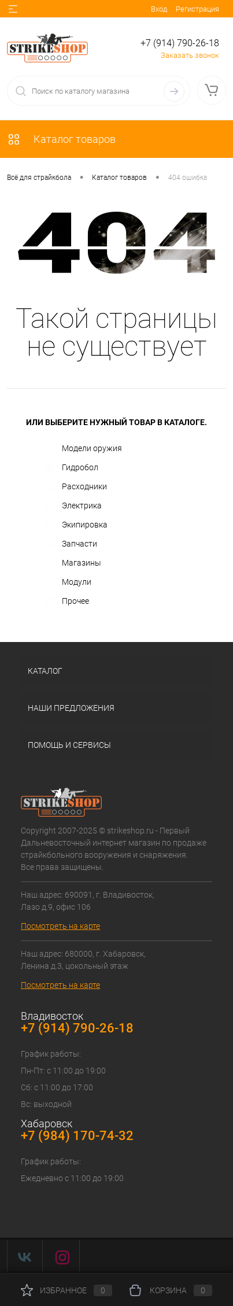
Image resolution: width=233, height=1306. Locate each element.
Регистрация (197, 9)
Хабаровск (46, 1123)
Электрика (73, 506)
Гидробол (71, 468)
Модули (68, 582)
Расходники (76, 487)
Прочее (67, 601)
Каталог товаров (61, 139)
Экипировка (76, 525)
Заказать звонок (190, 55)
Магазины (73, 563)
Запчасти (71, 544)
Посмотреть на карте (60, 926)
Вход (159, 9)
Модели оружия (83, 449)
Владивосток (52, 1016)
